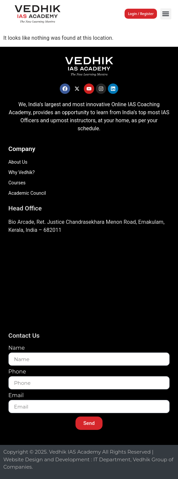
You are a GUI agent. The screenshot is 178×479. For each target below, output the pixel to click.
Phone (17, 372)
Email (16, 395)
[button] (165, 13)
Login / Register (141, 13)
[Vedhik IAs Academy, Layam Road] (89, 285)
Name (16, 348)
